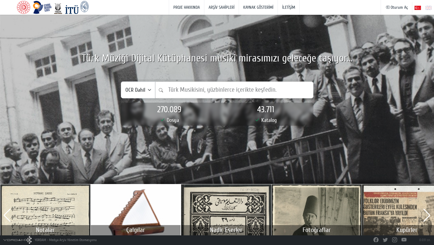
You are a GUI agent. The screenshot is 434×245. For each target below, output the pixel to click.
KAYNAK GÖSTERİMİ (258, 7)
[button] (7, 215)
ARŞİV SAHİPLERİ (221, 7)
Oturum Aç (396, 7)
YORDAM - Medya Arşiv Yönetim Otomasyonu (50, 240)
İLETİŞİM (288, 7)
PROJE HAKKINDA (186, 7)
